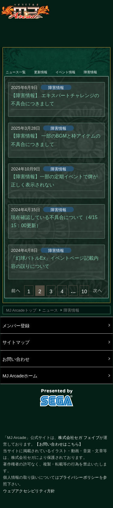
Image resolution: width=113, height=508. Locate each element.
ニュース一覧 (16, 68)
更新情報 (41, 68)
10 (84, 291)
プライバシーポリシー (79, 477)
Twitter (35, 419)
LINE (77, 419)
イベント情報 (65, 68)
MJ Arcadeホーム (19, 375)
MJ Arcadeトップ (21, 310)
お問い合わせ (16, 359)
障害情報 (90, 68)
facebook (56, 419)
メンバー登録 (16, 325)
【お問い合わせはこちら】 (59, 444)
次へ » (97, 290)
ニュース (50, 310)
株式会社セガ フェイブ (78, 437)
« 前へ (15, 290)
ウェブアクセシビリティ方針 (29, 491)
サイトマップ (16, 342)
